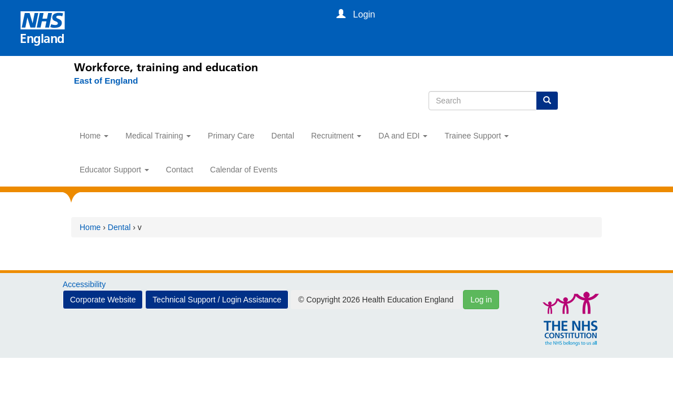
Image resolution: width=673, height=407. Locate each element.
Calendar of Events (243, 169)
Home (94, 135)
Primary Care (231, 135)
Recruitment (336, 135)
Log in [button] (481, 299)
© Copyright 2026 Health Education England (375, 299)
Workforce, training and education (166, 67)
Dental (283, 135)
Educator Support (114, 169)
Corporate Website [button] (103, 299)
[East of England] (100, 80)
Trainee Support (476, 135)
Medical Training (158, 135)
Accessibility (84, 284)
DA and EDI (402, 135)
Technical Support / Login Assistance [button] (216, 299)
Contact (179, 169)
